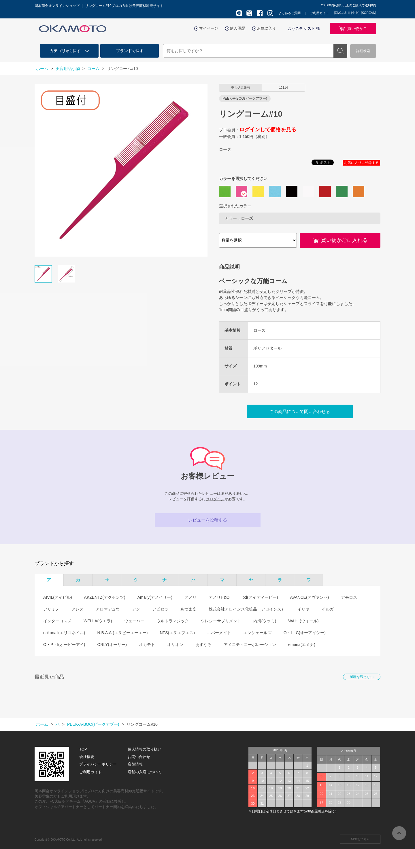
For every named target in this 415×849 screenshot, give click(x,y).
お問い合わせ (139, 757)
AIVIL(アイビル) (57, 597)
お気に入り (266, 28)
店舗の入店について (144, 772)
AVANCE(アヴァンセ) (309, 597)
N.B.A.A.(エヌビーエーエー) (122, 632)
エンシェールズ (257, 632)
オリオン (175, 644)
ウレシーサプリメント (221, 621)
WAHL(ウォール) (303, 621)
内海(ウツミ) (264, 621)
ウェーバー (134, 621)
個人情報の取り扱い (144, 749)
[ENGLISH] (342, 12)
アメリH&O (219, 597)
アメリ (190, 597)
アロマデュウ (108, 609)
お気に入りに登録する (361, 163)
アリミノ (51, 609)
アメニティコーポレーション (250, 644)
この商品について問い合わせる (299, 411)
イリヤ (303, 609)
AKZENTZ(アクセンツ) (104, 597)
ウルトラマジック (172, 621)
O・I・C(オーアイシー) (305, 632)
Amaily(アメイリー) (154, 597)
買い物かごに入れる (344, 240)
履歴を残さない (362, 677)
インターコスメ (57, 621)
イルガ (328, 609)
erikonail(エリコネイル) (64, 632)
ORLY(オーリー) (112, 644)
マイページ (208, 28)
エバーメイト (219, 632)
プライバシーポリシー (98, 764)
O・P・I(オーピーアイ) (64, 644)
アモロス (349, 597)
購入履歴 (237, 28)
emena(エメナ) (301, 644)
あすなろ (203, 644)
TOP (83, 749)
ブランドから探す (54, 563)
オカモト (147, 644)
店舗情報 (135, 764)
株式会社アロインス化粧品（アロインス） (247, 609)
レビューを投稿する (207, 520)
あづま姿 (188, 609)
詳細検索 (363, 51)
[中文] (355, 12)
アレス (77, 609)
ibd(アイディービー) (260, 597)
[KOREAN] (368, 12)
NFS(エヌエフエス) (177, 632)
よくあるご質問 (289, 13)
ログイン (217, 499)
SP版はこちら (360, 839)
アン (136, 609)
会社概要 (86, 757)
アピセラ (160, 609)
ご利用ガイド (319, 13)
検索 (340, 51)
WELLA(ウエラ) (98, 621)
